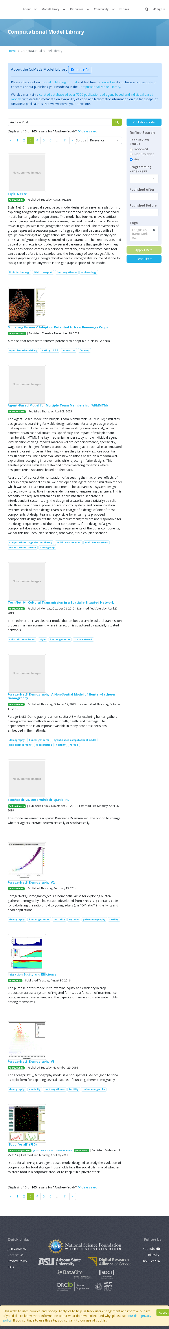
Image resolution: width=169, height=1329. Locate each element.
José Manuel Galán (43, 1150)
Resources (76, 9)
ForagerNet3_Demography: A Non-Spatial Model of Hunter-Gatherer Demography (62, 696)
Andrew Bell (15, 980)
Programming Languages (141, 169)
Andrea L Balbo (64, 1150)
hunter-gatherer (67, 272)
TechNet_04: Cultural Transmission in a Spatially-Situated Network (61, 602)
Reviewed (141, 149)
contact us (108, 82)
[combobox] (144, 178)
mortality (59, 919)
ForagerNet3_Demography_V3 (31, 1061)
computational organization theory (30, 542)
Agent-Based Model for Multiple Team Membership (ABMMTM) (58, 405)
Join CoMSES (17, 1249)
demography (17, 739)
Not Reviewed (144, 154)
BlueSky (154, 1255)
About (27, 9)
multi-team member (69, 542)
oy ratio (74, 919)
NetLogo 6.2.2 (50, 350)
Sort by (81, 140)
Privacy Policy (17, 1261)
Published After (142, 190)
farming (84, 350)
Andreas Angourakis (19, 1150)
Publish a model (144, 122)
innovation (68, 350)
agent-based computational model (75, 739)
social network (83, 639)
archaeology (88, 272)
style (43, 639)
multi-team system (96, 542)
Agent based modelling (23, 350)
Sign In (159, 9)
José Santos (81, 1150)
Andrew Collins (16, 411)
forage (74, 744)
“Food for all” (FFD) (22, 1144)
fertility (61, 744)
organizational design (22, 547)
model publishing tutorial (59, 82)
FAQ (11, 1267)
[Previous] (11, 140)
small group (47, 547)
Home (12, 51)
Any (137, 159)
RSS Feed (151, 1261)
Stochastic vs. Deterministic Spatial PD (39, 800)
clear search (88, 131)
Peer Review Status (139, 142)
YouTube (151, 1249)
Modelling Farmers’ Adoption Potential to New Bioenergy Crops (58, 327)
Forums (124, 9)
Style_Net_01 (18, 194)
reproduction (44, 744)
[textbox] (144, 196)
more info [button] (80, 70)
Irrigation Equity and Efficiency (32, 974)
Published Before (143, 205)
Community (101, 9)
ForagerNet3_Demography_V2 (31, 882)
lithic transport (43, 272)
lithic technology (19, 272)
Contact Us (16, 1255)
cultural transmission (22, 639)
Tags (134, 223)
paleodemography (20, 744)
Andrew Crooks (17, 333)
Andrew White (16, 199)
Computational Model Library (99, 87)
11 (65, 140)
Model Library (50, 9)
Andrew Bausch (17, 806)
